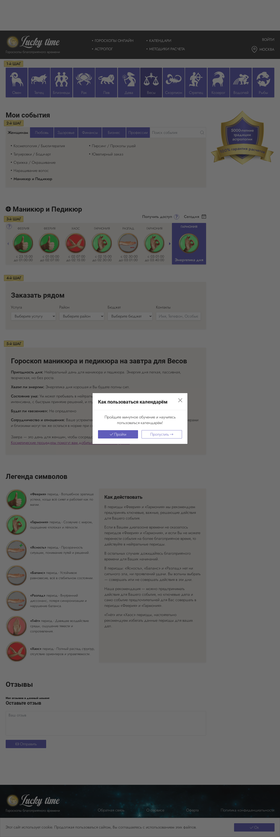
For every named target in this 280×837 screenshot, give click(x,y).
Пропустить (161, 434)
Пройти (118, 434)
